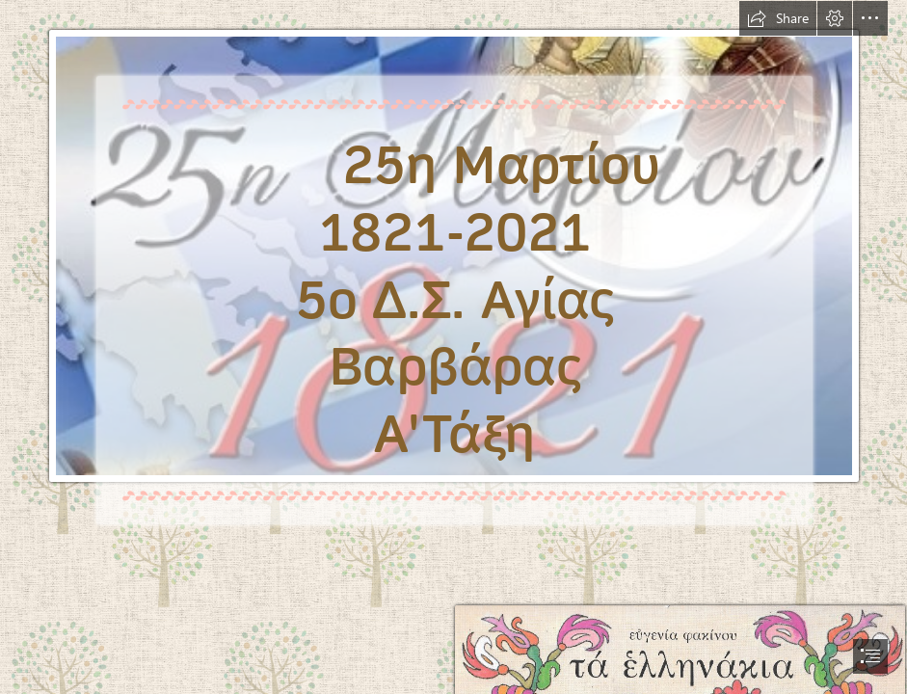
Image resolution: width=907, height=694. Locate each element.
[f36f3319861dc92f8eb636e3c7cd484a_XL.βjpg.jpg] (453, 276)
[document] (453, 347)
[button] (777, 18)
